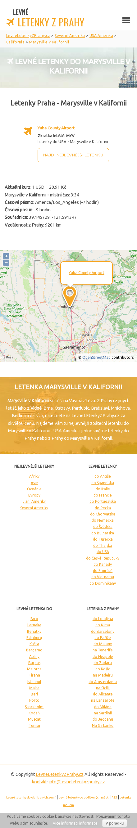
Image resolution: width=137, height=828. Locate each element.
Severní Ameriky (34, 508)
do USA (103, 552)
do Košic (102, 669)
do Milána (103, 707)
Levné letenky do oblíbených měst (83, 797)
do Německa (103, 520)
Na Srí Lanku (102, 725)
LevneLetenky (60, 774)
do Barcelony (102, 631)
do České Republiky (102, 558)
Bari (34, 694)
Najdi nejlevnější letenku (73, 155)
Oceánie (34, 489)
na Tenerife (103, 650)
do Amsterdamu (103, 682)
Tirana (34, 675)
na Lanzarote (103, 700)
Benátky (34, 631)
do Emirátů (102, 571)
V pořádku (115, 823)
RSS (114, 797)
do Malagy (103, 644)
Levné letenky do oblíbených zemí (31, 797)
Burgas (34, 663)
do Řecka (103, 508)
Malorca (34, 669)
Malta (34, 688)
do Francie (103, 495)
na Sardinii (103, 713)
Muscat (34, 719)
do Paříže (102, 638)
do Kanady (103, 564)
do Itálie (103, 489)
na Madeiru (103, 675)
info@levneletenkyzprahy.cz (77, 781)
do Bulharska (102, 533)
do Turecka (103, 539)
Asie (34, 483)
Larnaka (34, 625)
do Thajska (102, 545)
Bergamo (34, 650)
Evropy (34, 495)
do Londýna (103, 619)
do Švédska (102, 526)
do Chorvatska (102, 514)
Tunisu (34, 725)
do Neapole (103, 657)
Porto (34, 700)
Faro (34, 619)
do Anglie (102, 476)
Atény (34, 657)
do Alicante (103, 694)
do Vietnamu (102, 577)
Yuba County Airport (56, 128)
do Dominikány (102, 583)
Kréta (34, 644)
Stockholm (34, 707)
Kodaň (34, 713)
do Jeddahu (103, 719)
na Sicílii (103, 688)
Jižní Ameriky (34, 501)
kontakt (39, 781)
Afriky (34, 476)
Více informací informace (75, 823)
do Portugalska (102, 501)
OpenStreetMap (96, 357)
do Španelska (102, 483)
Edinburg (34, 638)
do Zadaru (103, 663)
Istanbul (34, 682)
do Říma (102, 625)
